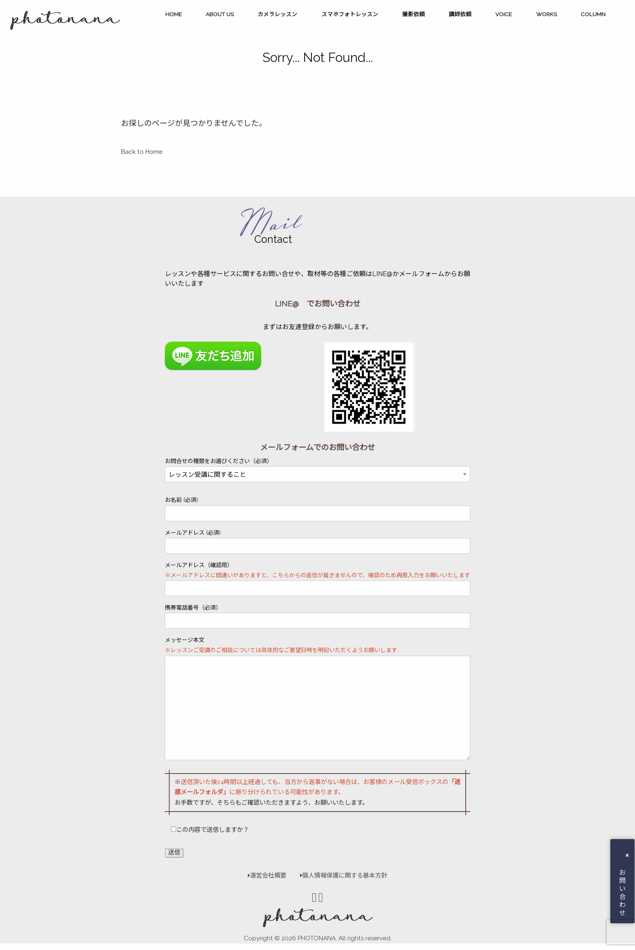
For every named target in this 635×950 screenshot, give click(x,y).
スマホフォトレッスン (350, 14)
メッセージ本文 (317, 698)
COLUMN (593, 14)
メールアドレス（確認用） (317, 579)
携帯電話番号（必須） (317, 616)
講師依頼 (460, 14)
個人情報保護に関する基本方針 (339, 875)
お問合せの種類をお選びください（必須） (317, 468)
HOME (173, 14)
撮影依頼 (413, 14)
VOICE (503, 14)
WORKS (546, 14)
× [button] (627, 855)
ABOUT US (220, 14)
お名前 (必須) (317, 509)
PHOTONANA (317, 938)
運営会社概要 (267, 875)
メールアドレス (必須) (317, 541)
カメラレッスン (277, 14)
